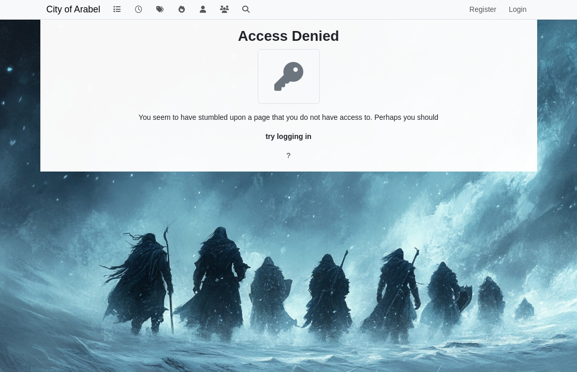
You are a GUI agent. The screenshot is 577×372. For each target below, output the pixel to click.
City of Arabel (73, 9)
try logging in (288, 136)
